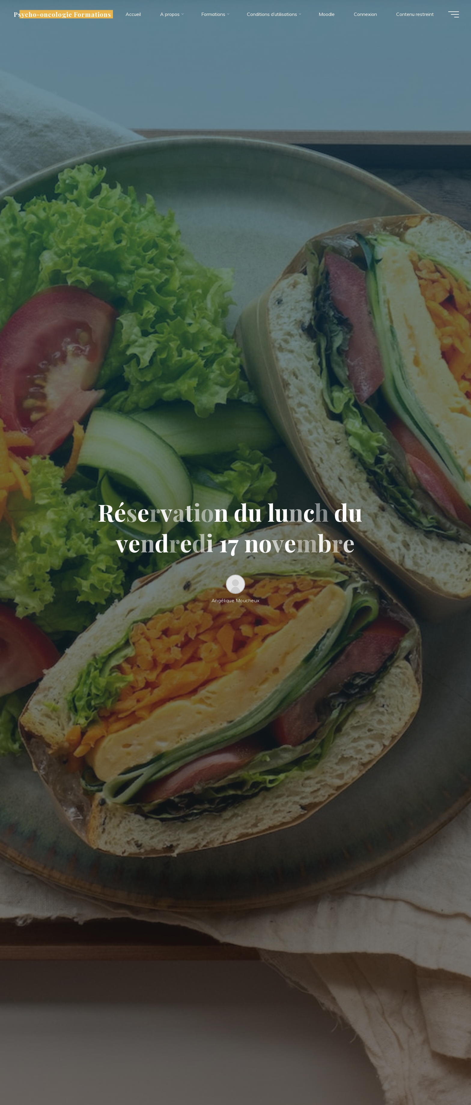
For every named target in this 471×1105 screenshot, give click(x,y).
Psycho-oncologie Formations (62, 14)
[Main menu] (453, 14)
